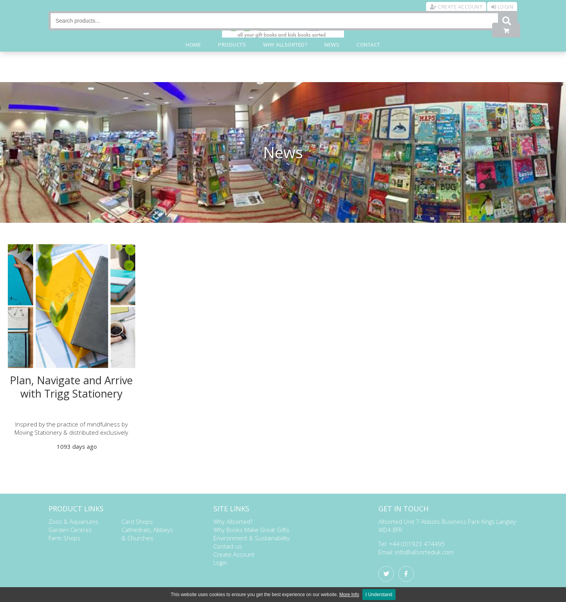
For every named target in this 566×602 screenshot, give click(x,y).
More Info (349, 594)
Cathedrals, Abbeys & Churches (147, 534)
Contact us (227, 546)
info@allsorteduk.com (424, 552)
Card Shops (137, 521)
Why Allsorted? (233, 521)
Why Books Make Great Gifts (251, 530)
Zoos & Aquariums (73, 521)
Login (220, 562)
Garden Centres (70, 530)
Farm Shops (64, 538)
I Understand (378, 594)
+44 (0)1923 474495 (417, 544)
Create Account (233, 554)
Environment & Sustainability (251, 538)
